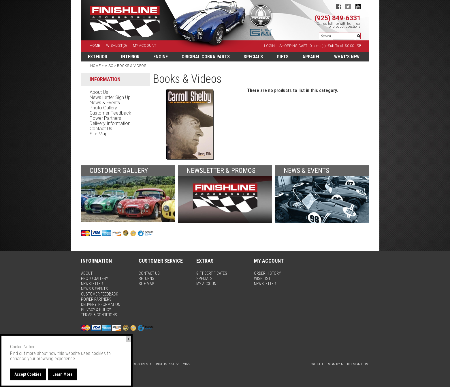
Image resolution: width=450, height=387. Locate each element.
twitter (348, 6)
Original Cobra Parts (206, 56)
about (87, 273)
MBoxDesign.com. (355, 364)
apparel (311, 56)
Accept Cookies (28, 374)
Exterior (97, 56)
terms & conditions (99, 315)
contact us (101, 128)
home (95, 45)
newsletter (92, 283)
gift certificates (211, 273)
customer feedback (110, 113)
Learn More (62, 374)
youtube (358, 6)
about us (99, 92)
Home (95, 65)
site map (99, 134)
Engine (160, 56)
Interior (130, 56)
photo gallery (103, 108)
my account (144, 45)
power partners (105, 118)
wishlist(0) (116, 45)
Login (269, 46)
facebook (338, 6)
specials (253, 56)
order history (267, 273)
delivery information (110, 123)
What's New (346, 56)
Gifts (283, 56)
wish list (262, 278)
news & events (105, 102)
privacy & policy (96, 309)
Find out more (23, 353)
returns (146, 278)
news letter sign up (110, 97)
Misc (108, 65)
